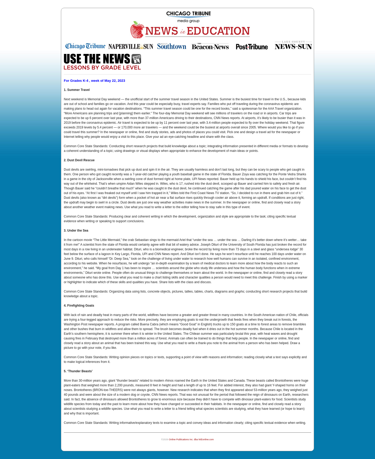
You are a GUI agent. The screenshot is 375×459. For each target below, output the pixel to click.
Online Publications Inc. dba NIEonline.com (191, 439)
